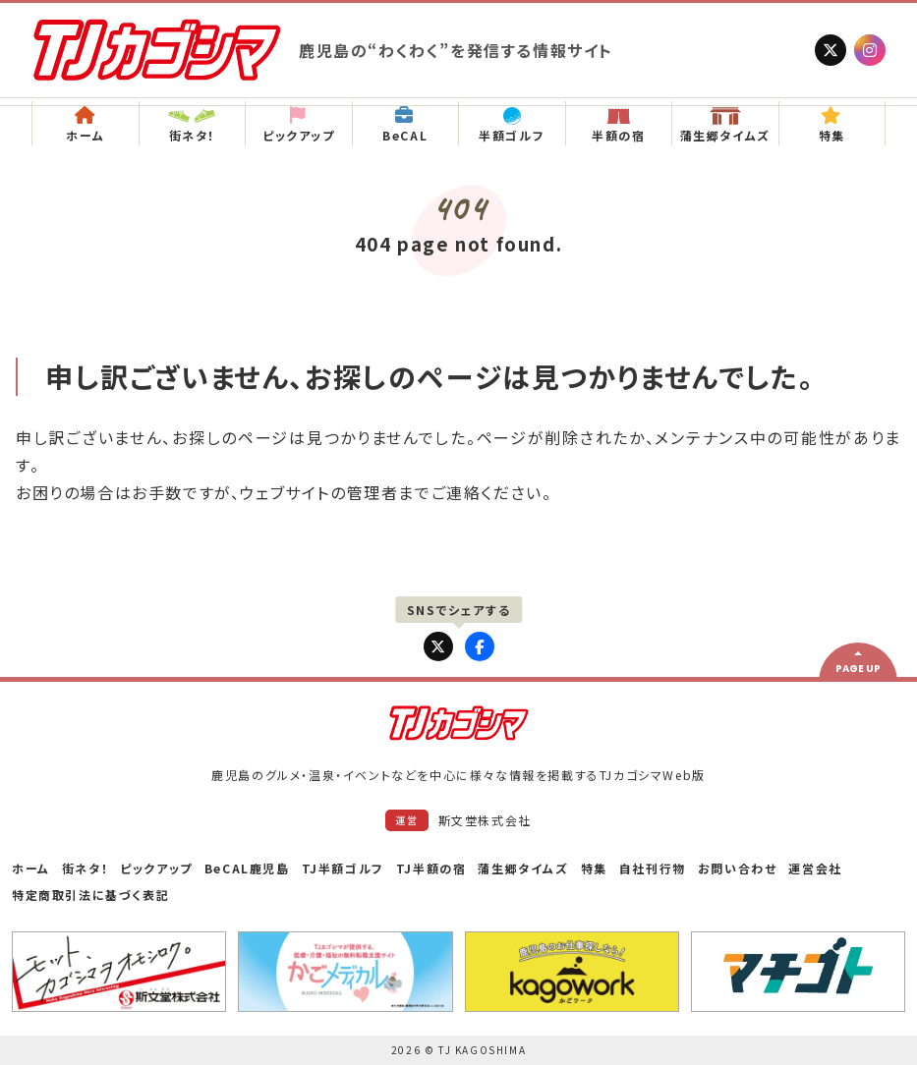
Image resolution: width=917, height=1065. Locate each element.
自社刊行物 (652, 868)
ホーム (31, 868)
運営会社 (814, 868)
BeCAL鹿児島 (247, 868)
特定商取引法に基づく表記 (90, 894)
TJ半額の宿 (431, 868)
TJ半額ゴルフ (343, 868)
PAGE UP (858, 668)
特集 (594, 868)
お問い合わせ (737, 868)
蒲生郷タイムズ (523, 868)
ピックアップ (156, 868)
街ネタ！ (85, 868)
